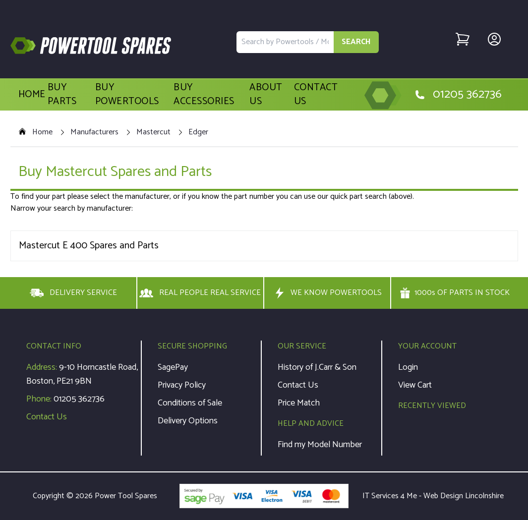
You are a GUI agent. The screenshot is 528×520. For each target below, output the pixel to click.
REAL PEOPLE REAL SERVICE (200, 293)
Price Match (299, 403)
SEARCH (356, 42)
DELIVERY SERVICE (73, 293)
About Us (265, 95)
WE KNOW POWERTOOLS (327, 293)
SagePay (173, 367)
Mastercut (153, 132)
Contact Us (316, 95)
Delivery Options (188, 420)
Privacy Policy (182, 385)
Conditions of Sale (190, 403)
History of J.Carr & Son (317, 367)
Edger (198, 132)
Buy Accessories (204, 95)
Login (408, 367)
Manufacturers (94, 132)
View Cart (415, 385)
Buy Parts (62, 95)
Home (32, 95)
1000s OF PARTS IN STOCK (455, 293)
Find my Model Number (320, 444)
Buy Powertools (127, 95)
